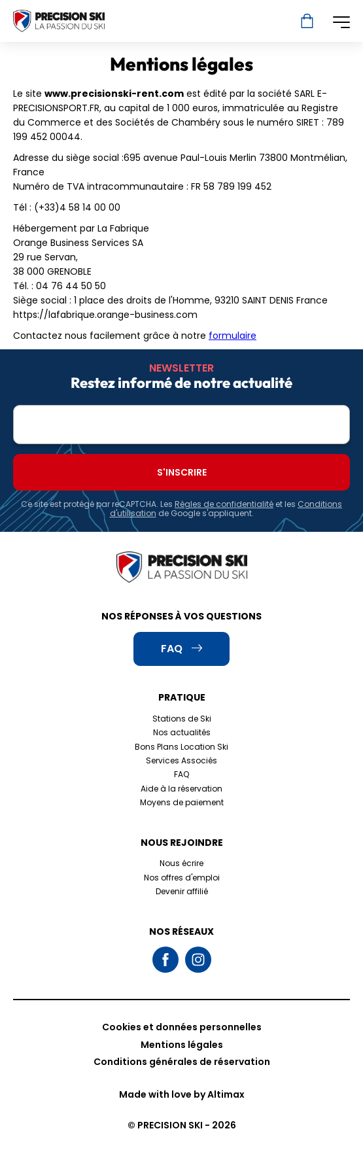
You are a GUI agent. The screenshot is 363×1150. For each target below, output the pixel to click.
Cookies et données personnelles (182, 1027)
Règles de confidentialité (224, 504)
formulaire (232, 335)
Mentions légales (182, 1044)
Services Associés (181, 760)
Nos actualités (182, 732)
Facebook (165, 960)
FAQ (181, 774)
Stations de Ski (181, 718)
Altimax (226, 1094)
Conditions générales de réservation (182, 1061)
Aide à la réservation (181, 788)
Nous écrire (181, 863)
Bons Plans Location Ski (181, 746)
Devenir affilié (182, 891)
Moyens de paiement (182, 802)
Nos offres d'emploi (182, 877)
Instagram (198, 960)
